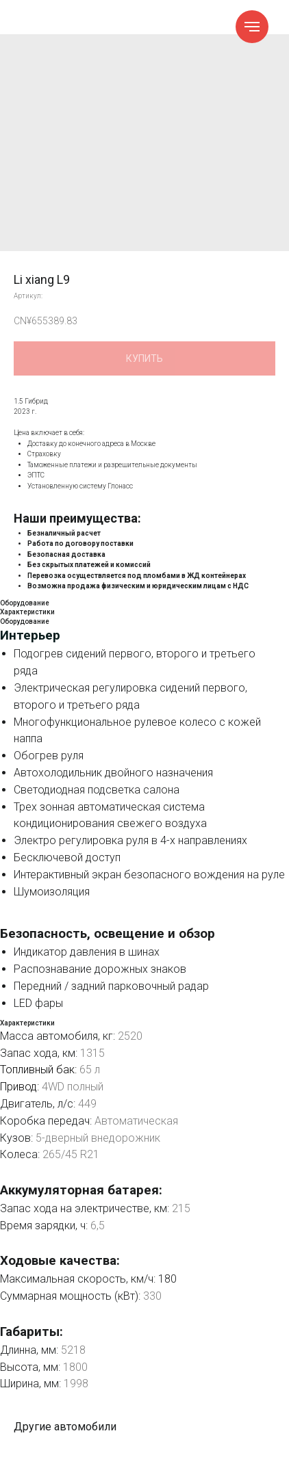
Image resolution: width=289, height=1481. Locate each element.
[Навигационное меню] (252, 26)
